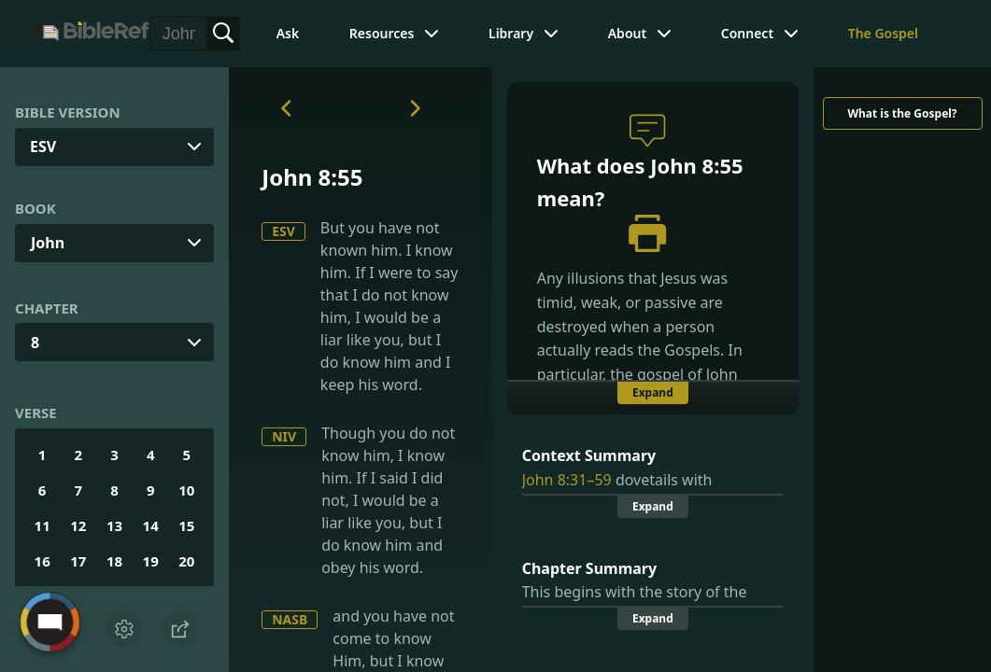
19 (151, 561)
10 (186, 490)
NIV (284, 436)
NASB (289, 619)
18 (114, 561)
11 (42, 525)
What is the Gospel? (901, 113)
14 (151, 525)
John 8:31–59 (567, 479)
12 (78, 525)
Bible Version (67, 112)
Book (35, 208)
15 (186, 525)
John (47, 242)
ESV (283, 231)
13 (114, 525)
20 (186, 561)
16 (42, 561)
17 (78, 561)
